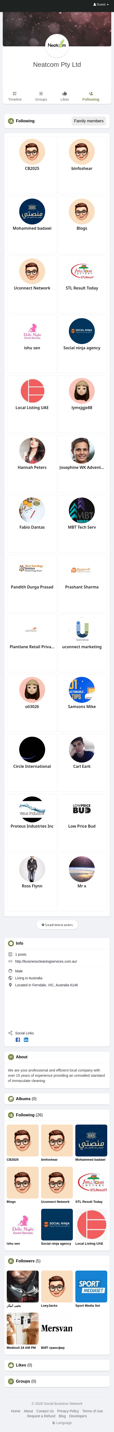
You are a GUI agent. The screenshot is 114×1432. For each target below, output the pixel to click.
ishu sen (32, 348)
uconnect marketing (82, 646)
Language (62, 1423)
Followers (25, 1261)
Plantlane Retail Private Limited (32, 646)
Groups (23, 1381)
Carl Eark (82, 766)
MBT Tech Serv (82, 527)
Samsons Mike (82, 706)
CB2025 (32, 168)
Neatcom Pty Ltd (57, 64)
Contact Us (45, 1411)
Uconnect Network (32, 288)
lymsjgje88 (82, 407)
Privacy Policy (68, 1411)
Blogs (82, 228)
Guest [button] (101, 4)
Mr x (82, 886)
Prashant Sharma (82, 587)
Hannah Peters (32, 467)
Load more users (57, 925)
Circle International (32, 766)
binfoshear (81, 168)
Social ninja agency (81, 348)
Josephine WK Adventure (82, 467)
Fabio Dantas (32, 527)
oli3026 (32, 706)
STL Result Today (82, 288)
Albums (23, 1099)
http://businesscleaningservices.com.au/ (46, 961)
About (28, 1411)
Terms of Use (92, 1411)
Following (25, 1115)
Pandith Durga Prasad (32, 587)
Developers (78, 1416)
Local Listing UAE (32, 407)
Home (15, 1411)
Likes (21, 1365)
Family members (89, 121)
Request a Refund (41, 1416)
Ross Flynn (32, 886)
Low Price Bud (82, 826)
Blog (62, 1416)
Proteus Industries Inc (32, 826)
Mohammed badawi (32, 228)
